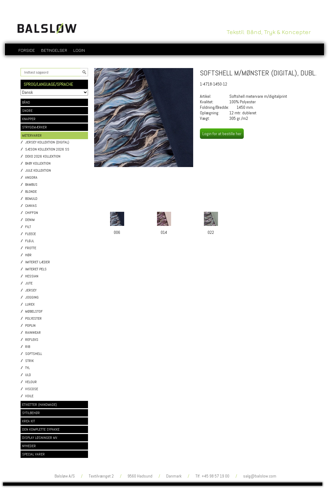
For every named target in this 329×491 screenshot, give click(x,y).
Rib (27, 346)
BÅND (26, 102)
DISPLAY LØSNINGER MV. (40, 437)
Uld (28, 375)
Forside (26, 50)
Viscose (31, 389)
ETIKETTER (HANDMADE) (39, 404)
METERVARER (32, 135)
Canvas (31, 206)
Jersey (30, 290)
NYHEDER (29, 445)
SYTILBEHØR (31, 412)
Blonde (31, 191)
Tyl (27, 368)
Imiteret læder (37, 262)
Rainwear (33, 332)
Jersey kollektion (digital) (47, 142)
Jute (29, 283)
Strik (29, 361)
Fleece (30, 234)
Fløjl (29, 241)
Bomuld (31, 198)
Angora (31, 177)
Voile (29, 396)
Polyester (33, 318)
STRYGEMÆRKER (34, 127)
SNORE (27, 110)
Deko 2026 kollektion (42, 156)
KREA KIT (28, 421)
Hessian (31, 276)
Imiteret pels (36, 269)
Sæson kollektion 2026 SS (47, 149)
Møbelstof (34, 311)
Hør (28, 255)
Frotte (30, 248)
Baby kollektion (38, 163)
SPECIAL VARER (33, 454)
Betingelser (54, 50)
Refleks (31, 339)
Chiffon (31, 213)
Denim (30, 220)
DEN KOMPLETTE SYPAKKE (40, 429)
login (79, 50)
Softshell (33, 354)
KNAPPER (29, 118)
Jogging (32, 297)
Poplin (30, 325)
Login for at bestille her (221, 133)
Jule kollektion (38, 170)
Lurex (30, 304)
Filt (28, 227)
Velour (31, 382)
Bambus (31, 184)
